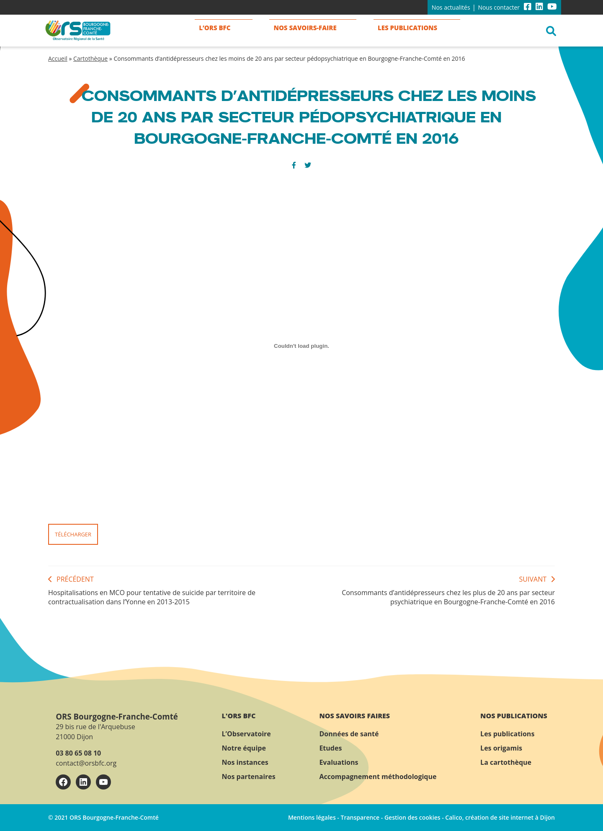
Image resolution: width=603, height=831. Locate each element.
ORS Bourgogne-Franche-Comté (117, 716)
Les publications (507, 733)
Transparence (359, 817)
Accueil (57, 58)
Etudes (330, 748)
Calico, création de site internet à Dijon (500, 817)
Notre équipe (244, 748)
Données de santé (349, 733)
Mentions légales (312, 817)
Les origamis (501, 748)
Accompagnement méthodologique (377, 776)
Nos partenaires (249, 776)
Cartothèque (90, 58)
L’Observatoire (246, 733)
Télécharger (73, 534)
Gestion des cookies (412, 817)
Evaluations (338, 762)
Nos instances (245, 762)
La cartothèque (505, 762)
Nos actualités (451, 7)
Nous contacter (499, 7)
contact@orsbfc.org (86, 763)
